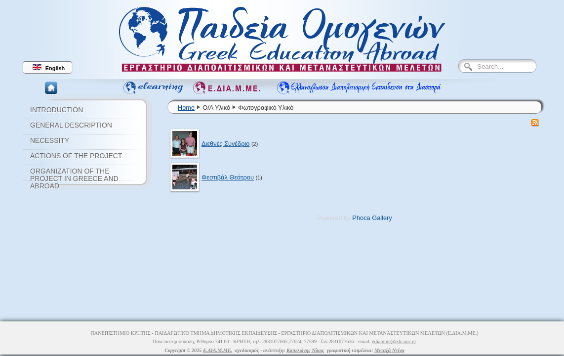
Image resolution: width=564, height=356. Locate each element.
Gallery (382, 218)
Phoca (361, 218)
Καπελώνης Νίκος (305, 350)
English (49, 67)
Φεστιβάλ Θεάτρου (227, 177)
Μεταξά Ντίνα (389, 350)
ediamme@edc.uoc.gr (394, 341)
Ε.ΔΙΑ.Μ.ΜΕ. (217, 350)
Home (186, 107)
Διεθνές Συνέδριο (225, 143)
